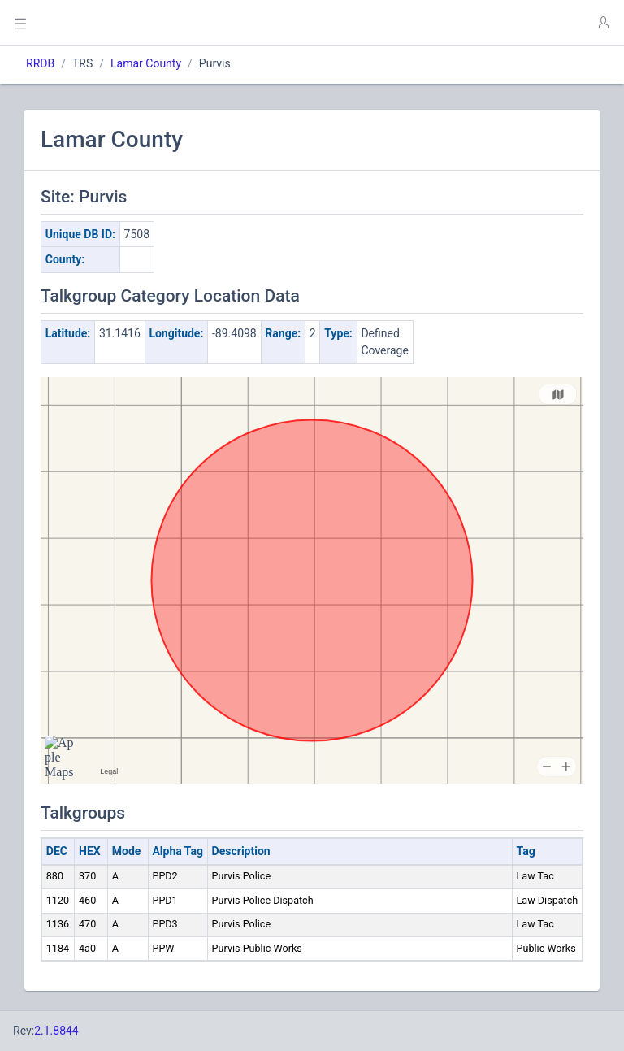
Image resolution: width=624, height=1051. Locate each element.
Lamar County (145, 63)
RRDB (40, 63)
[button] (603, 22)
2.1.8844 (56, 1030)
